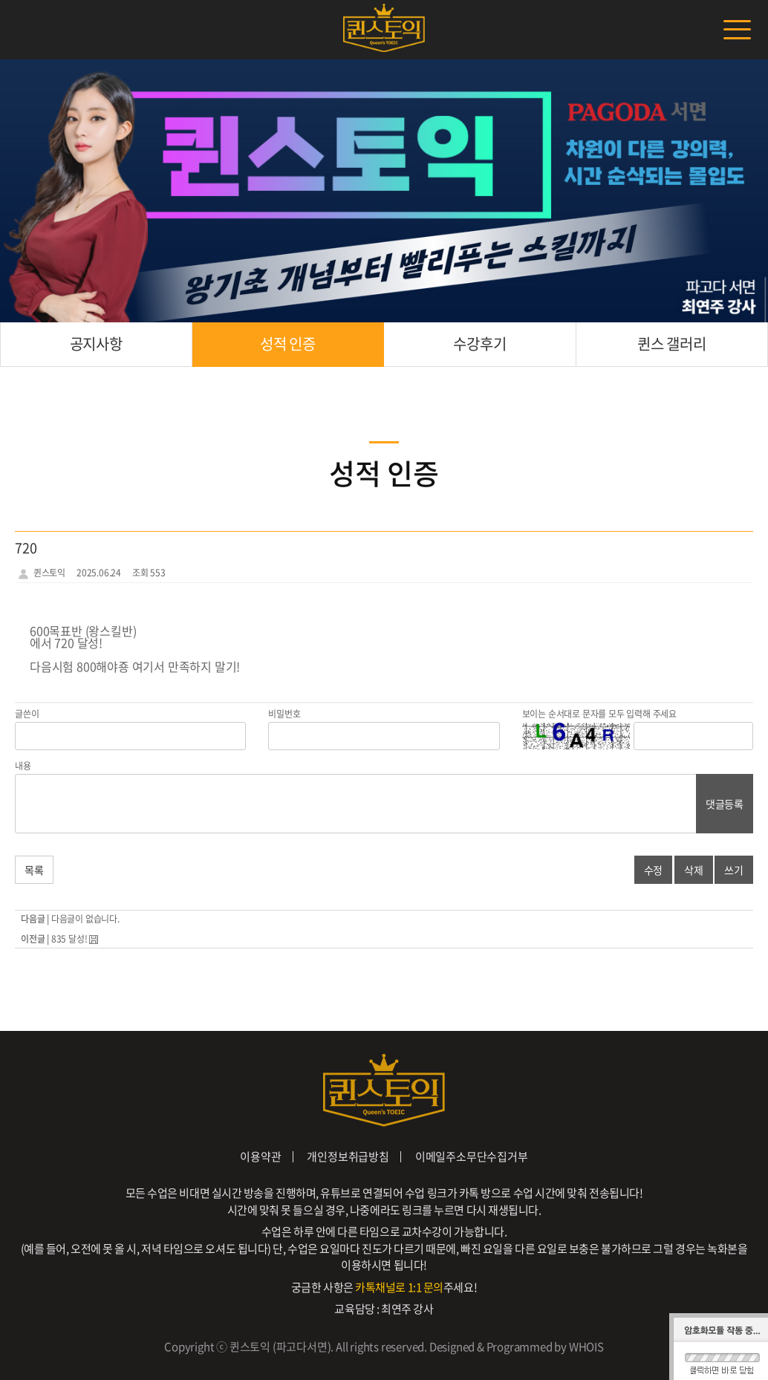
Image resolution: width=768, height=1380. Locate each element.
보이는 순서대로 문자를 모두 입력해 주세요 (599, 713)
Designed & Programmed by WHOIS (516, 1346)
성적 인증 (288, 343)
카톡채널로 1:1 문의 (399, 1287)
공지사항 (96, 343)
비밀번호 (284, 713)
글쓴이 (27, 713)
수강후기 (479, 343)
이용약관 (260, 1156)
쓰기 (733, 869)
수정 (653, 869)
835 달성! (70, 939)
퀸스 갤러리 (671, 343)
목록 (34, 869)
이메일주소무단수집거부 (471, 1156)
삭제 (693, 869)
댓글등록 (724, 803)
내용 (23, 765)
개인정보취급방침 (347, 1156)
